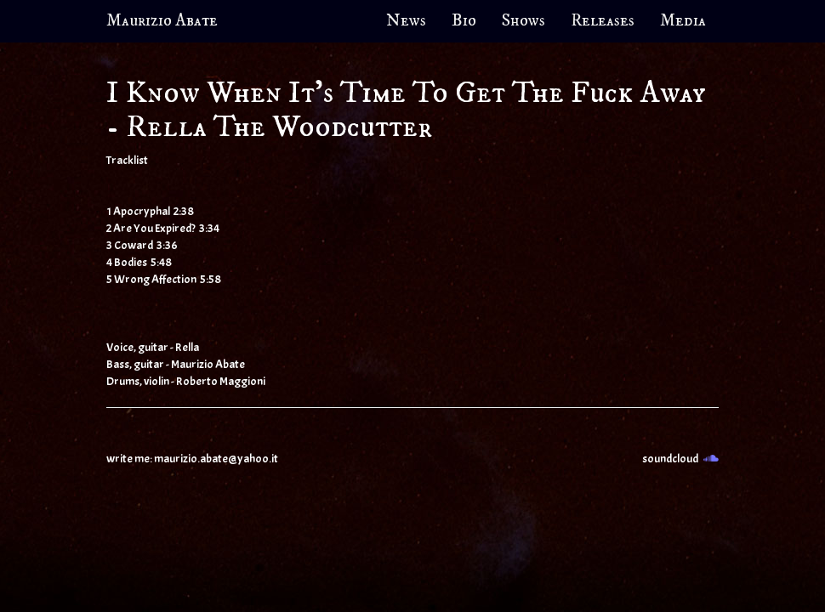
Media (683, 20)
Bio (464, 20)
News (406, 20)
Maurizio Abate (162, 20)
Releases (602, 20)
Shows (523, 20)
